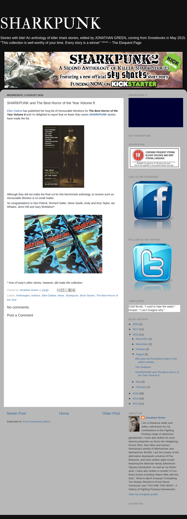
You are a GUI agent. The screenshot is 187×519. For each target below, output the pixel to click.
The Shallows (143, 367)
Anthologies (23, 295)
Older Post (111, 413)
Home (64, 413)
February (141, 387)
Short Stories (87, 295)
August (140, 354)
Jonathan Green (155, 417)
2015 (136, 393)
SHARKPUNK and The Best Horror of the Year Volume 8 (157, 374)
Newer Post (16, 413)
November (142, 344)
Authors (35, 295)
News (61, 295)
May (138, 381)
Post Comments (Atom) (36, 421)
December (142, 338)
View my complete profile (143, 494)
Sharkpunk (72, 295)
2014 (136, 398)
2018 (136, 324)
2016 (136, 334)
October (141, 349)
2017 (136, 329)
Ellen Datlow (14, 110)
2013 (136, 403)
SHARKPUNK (50, 24)
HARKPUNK (98, 114)
